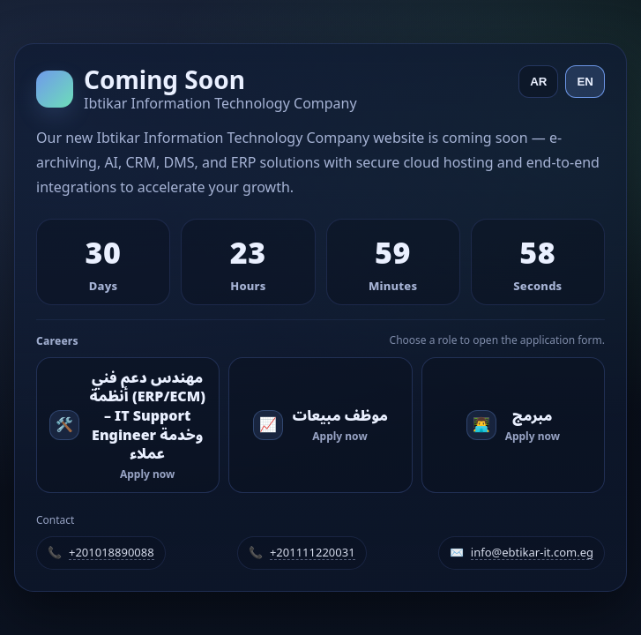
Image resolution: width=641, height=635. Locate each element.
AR (538, 81)
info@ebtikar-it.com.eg (532, 553)
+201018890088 (111, 553)
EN (585, 81)
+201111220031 (312, 553)
